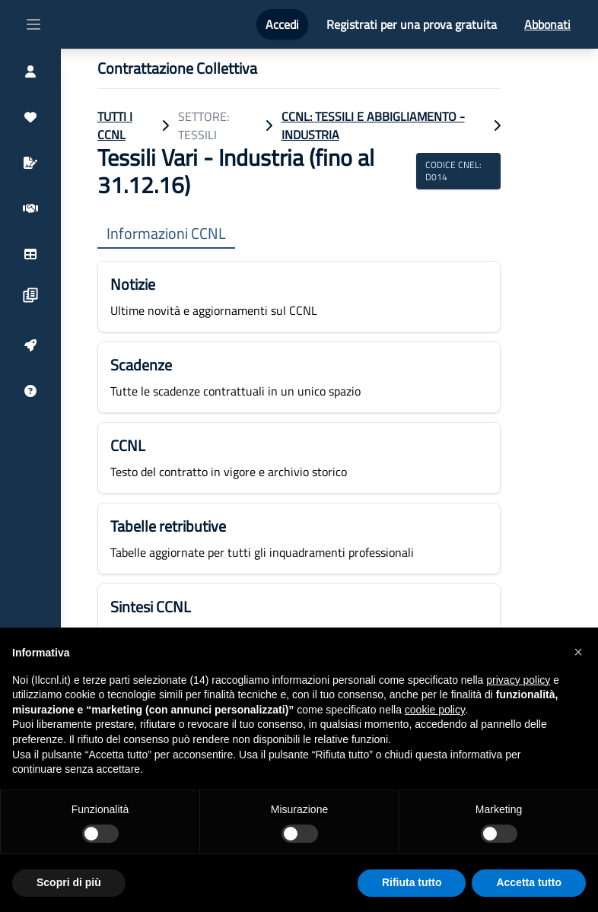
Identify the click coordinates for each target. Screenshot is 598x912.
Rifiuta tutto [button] (412, 882)
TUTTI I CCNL (114, 125)
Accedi (282, 24)
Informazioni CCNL (166, 234)
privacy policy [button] (518, 680)
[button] (578, 652)
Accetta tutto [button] (528, 882)
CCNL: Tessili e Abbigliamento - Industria (373, 125)
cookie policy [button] (435, 710)
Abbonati (547, 24)
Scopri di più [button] (69, 882)
